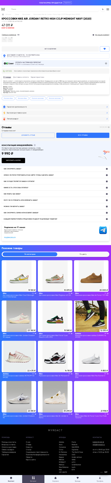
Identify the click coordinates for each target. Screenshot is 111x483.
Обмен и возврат (8, 450)
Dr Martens (63, 452)
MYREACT (62, 462)
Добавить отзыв (28, 135)
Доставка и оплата (21, 77)
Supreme (75, 450)
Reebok (74, 445)
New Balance (63, 467)
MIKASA (61, 460)
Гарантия (5, 455)
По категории (30, 254)
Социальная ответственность (37, 452)
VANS (73, 460)
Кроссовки (26, 14)
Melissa (61, 465)
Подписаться (9, 237)
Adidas (61, 442)
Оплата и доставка (9, 447)
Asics (61, 445)
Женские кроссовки (55, 98)
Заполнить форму (13, 160)
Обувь (17, 14)
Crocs (61, 450)
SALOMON (75, 447)
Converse (62, 447)
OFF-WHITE (63, 472)
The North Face (77, 452)
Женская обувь (22, 98)
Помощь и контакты (9, 442)
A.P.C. (74, 462)
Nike (60, 470)
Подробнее (67, 2)
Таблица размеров (9, 35)
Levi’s (73, 467)
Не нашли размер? (102, 35)
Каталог (8, 14)
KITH (73, 470)
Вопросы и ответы (8, 445)
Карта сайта (31, 460)
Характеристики (37, 77)
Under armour (77, 457)
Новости (29, 447)
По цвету (83, 254)
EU (18, 35)
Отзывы (28, 445)
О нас (28, 442)
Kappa (61, 457)
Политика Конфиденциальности (37, 455)
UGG (73, 455)
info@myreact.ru (99, 445)
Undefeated (76, 465)
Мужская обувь (8, 98)
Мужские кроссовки (38, 98)
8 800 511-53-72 (98, 442)
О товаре (7, 77)
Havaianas (63, 455)
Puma (74, 442)
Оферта (29, 457)
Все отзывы (83, 135)
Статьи (28, 450)
